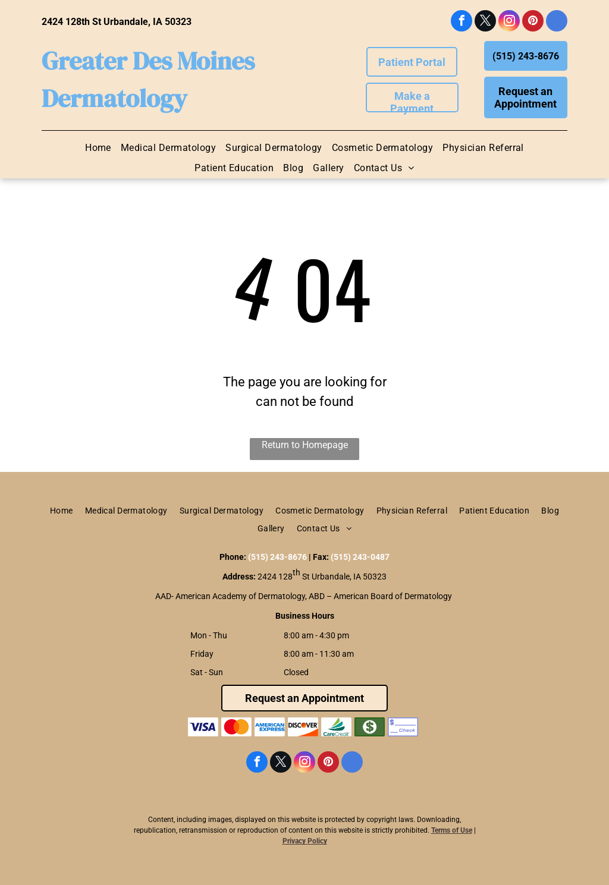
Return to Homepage (305, 445)
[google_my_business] (556, 22)
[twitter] (485, 22)
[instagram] (509, 22)
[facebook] (461, 22)
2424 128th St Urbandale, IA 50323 (117, 21)
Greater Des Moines (148, 60)
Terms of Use (451, 830)
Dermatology (114, 98)
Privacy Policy (304, 841)
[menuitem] (98, 148)
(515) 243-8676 (277, 557)
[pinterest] (533, 22)
